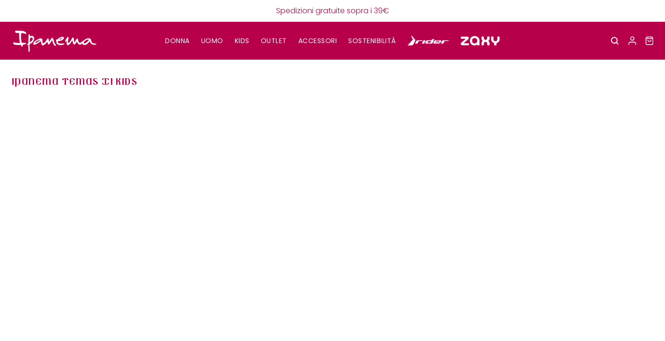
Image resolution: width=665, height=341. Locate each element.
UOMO (212, 40)
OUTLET (274, 40)
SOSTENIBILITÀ (372, 40)
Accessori (317, 40)
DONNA (177, 40)
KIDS (242, 40)
